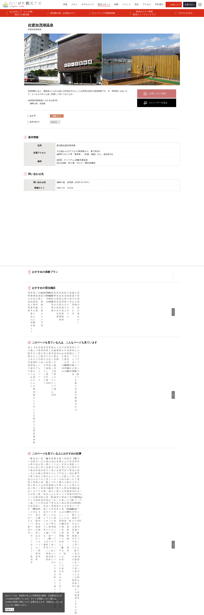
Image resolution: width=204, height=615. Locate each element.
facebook (109, 524)
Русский (153, 538)
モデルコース (23, 534)
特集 (19, 524)
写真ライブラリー (111, 590)
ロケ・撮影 (108, 597)
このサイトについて (70, 531)
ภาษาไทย (153, 541)
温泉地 (54, 122)
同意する (9, 609)
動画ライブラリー (69, 552)
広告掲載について (69, 541)
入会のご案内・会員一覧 (72, 538)
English (152, 524)
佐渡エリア (57, 116)
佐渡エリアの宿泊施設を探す (42, 468)
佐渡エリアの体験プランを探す (43, 452)
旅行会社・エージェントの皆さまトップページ (81, 526)
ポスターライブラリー (71, 559)
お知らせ (21, 559)
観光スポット (23, 538)
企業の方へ (189, 4)
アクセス (21, 552)
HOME (18, 505)
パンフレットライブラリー (73, 556)
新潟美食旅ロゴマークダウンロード (77, 563)
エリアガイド (23, 527)
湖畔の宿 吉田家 (65, 187)
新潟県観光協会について (72, 534)
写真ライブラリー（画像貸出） (75, 548)
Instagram (110, 531)
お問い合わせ (155, 557)
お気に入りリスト (25, 556)
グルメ (20, 531)
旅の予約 (21, 548)
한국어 (152, 527)
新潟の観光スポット (32, 505)
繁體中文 (153, 534)
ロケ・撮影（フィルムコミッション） (78, 573)
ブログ (108, 534)
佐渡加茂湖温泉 (50, 505)
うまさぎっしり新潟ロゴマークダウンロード (81, 568)
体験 (19, 541)
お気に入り (175, 4)
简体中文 (153, 531)
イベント (21, 545)
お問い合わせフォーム (161, 597)
